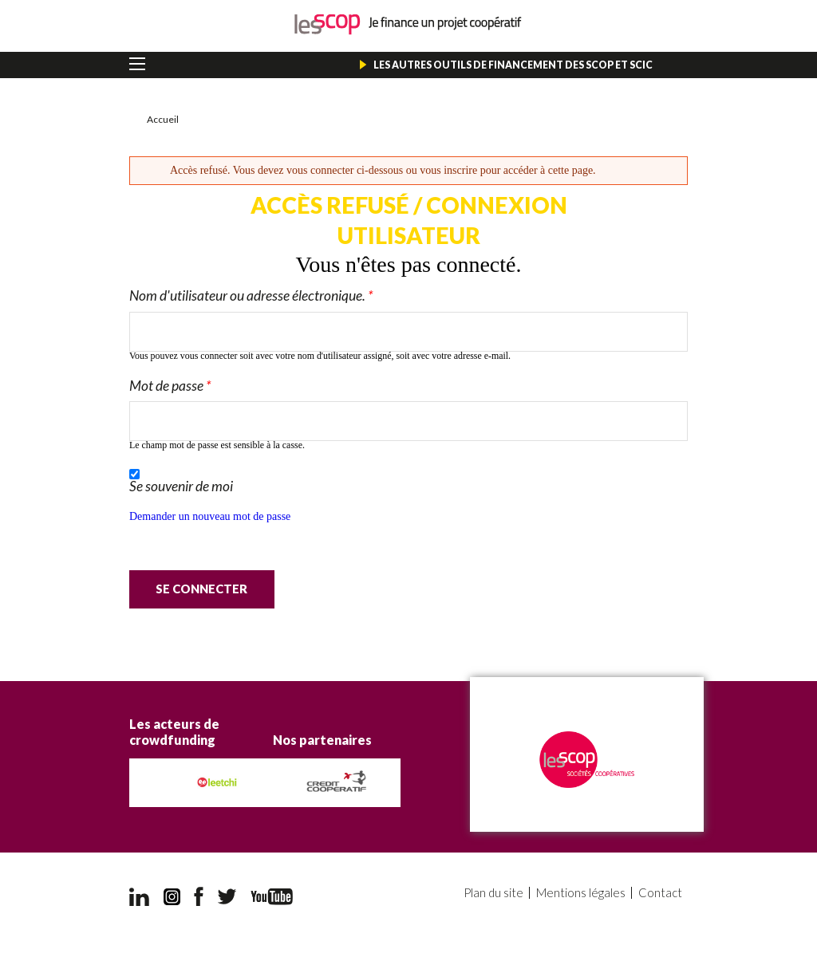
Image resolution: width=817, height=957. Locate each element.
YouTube (272, 896)
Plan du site (496, 893)
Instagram (172, 896)
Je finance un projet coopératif (409, 24)
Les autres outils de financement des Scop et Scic (513, 65)
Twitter (227, 896)
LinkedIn (139, 896)
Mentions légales (583, 893)
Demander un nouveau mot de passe (209, 516)
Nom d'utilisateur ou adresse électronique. (251, 296)
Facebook (198, 896)
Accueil (163, 119)
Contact (661, 893)
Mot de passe (170, 386)
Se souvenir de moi (181, 486)
